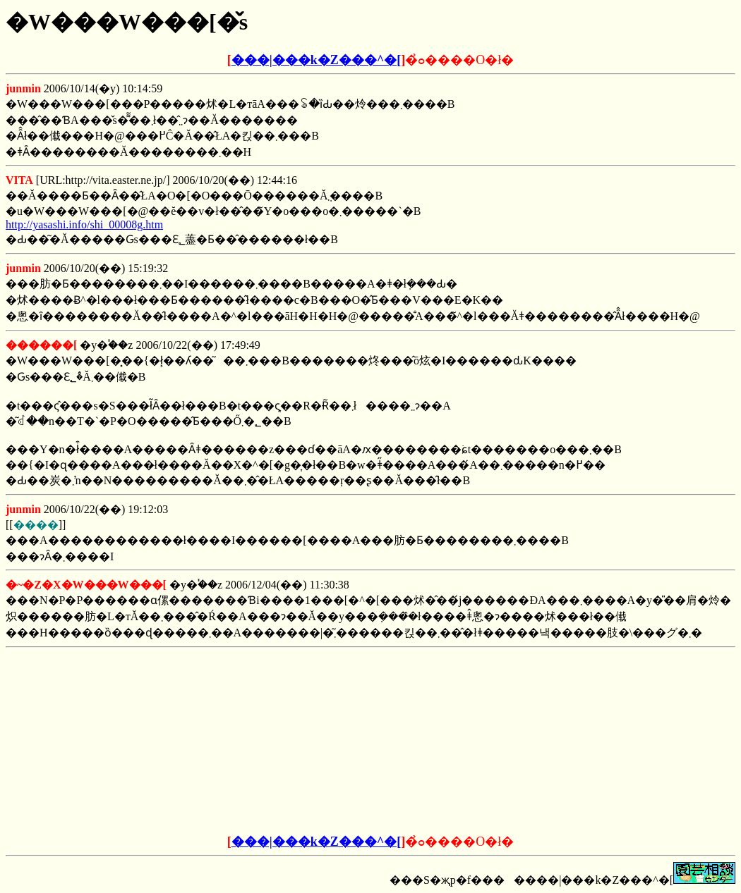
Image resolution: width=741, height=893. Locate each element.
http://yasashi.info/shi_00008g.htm (84, 224)
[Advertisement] (263, 741)
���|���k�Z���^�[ (316, 60)
